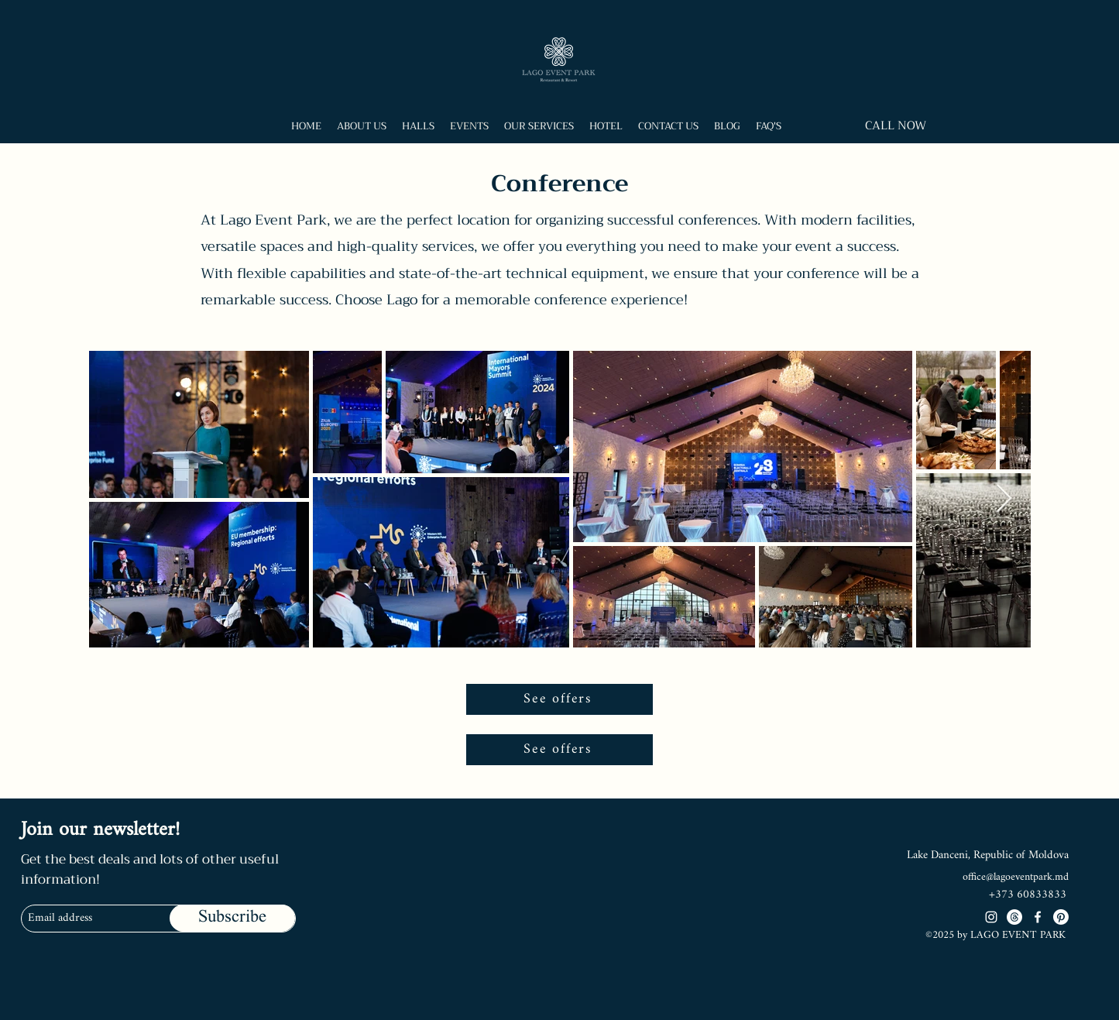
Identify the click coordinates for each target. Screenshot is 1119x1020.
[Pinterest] (1061, 917)
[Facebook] (1037, 917)
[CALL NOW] (896, 125)
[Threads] (1014, 917)
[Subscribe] (232, 918)
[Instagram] (991, 917)
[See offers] (559, 699)
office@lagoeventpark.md (1016, 877)
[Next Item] (1004, 499)
